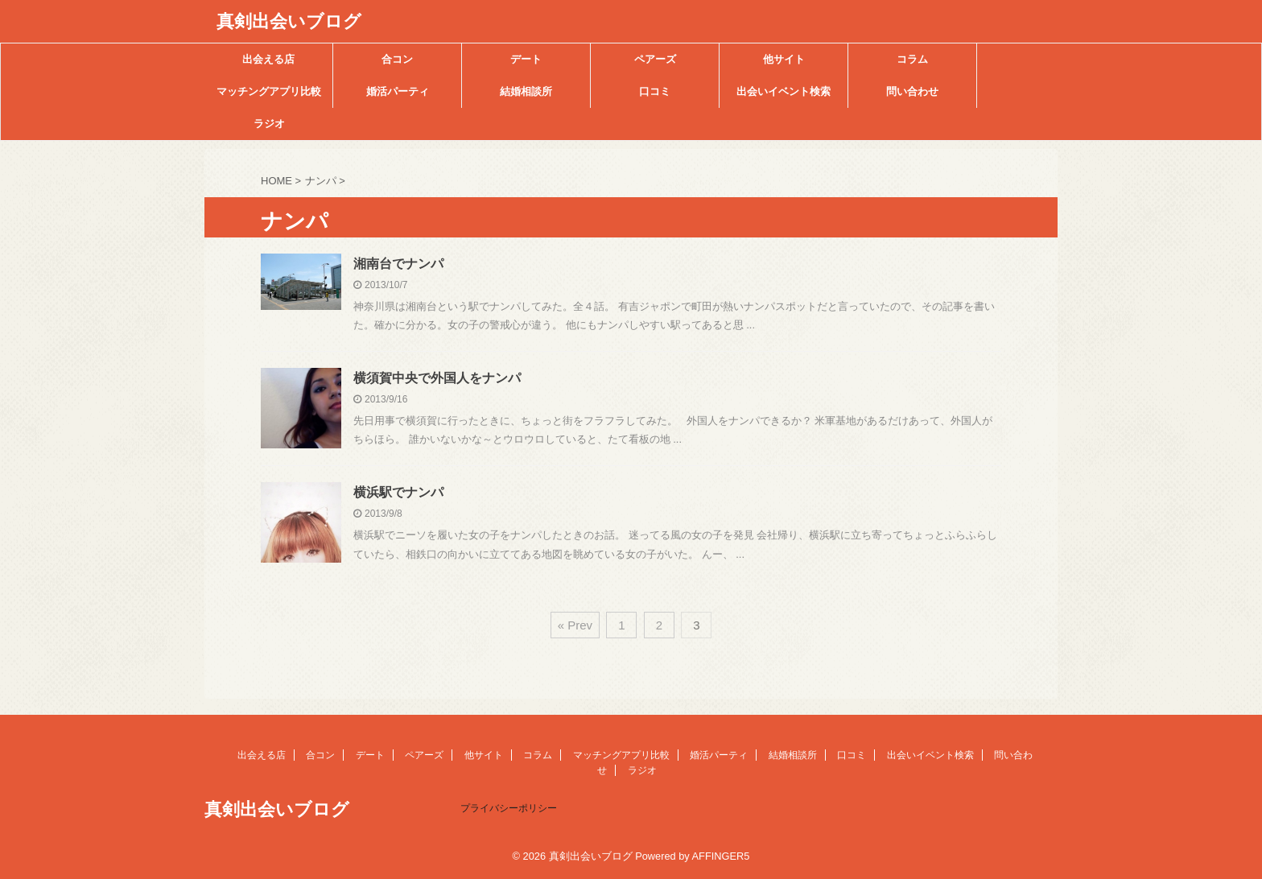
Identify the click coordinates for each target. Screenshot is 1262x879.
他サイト (784, 59)
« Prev (575, 625)
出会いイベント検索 (783, 91)
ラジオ (269, 124)
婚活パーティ (397, 91)
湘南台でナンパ (398, 263)
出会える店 (268, 59)
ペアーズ (655, 59)
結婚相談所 (526, 91)
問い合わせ (912, 91)
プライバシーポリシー (508, 808)
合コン (397, 59)
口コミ (654, 91)
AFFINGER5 (721, 856)
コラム (912, 59)
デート (526, 59)
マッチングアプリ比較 (269, 91)
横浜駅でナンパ (398, 492)
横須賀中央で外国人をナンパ (437, 378)
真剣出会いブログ (289, 21)
